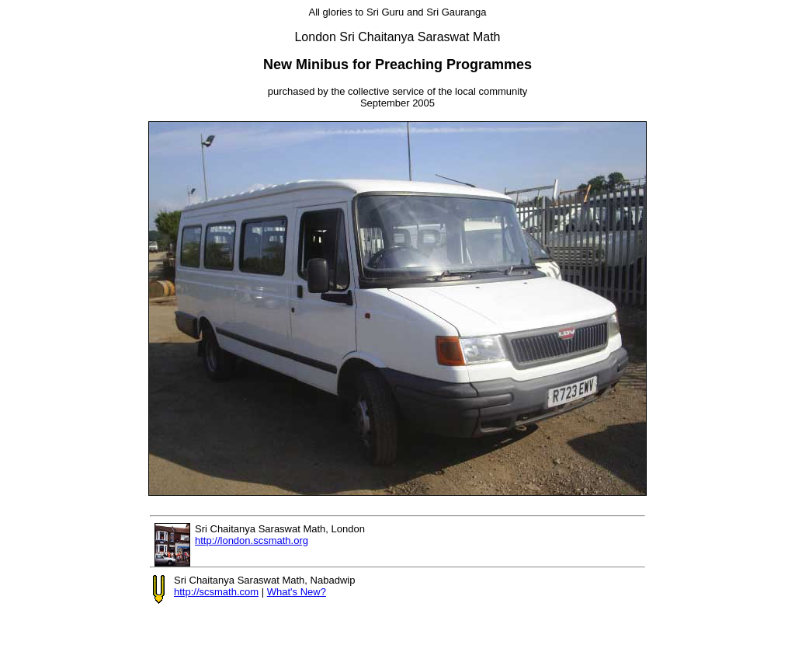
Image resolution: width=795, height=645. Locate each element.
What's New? (296, 592)
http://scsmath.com (216, 592)
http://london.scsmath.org (251, 540)
